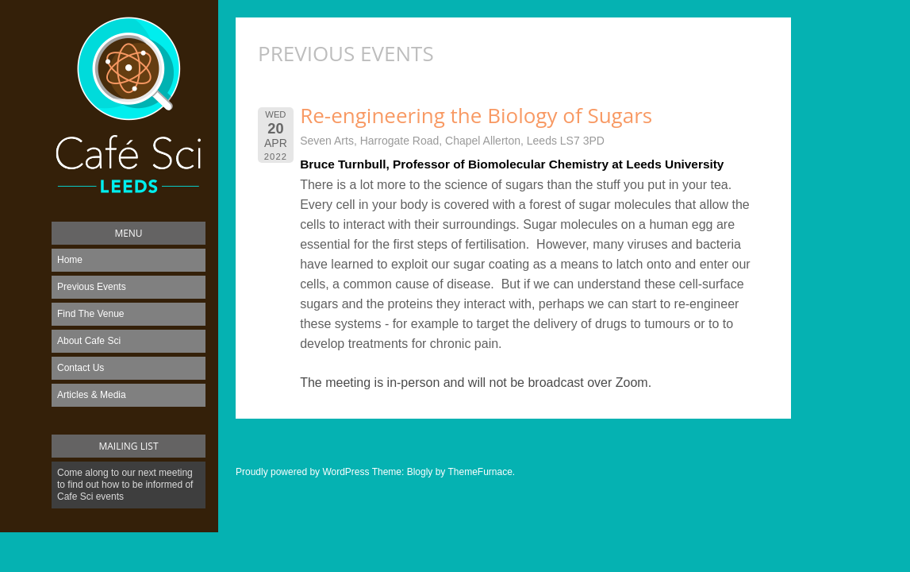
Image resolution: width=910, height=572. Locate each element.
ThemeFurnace (479, 471)
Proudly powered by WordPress (303, 471)
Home (70, 259)
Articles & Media (91, 394)
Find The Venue (91, 313)
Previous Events (91, 286)
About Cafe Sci (89, 340)
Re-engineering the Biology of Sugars (476, 115)
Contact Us (80, 367)
